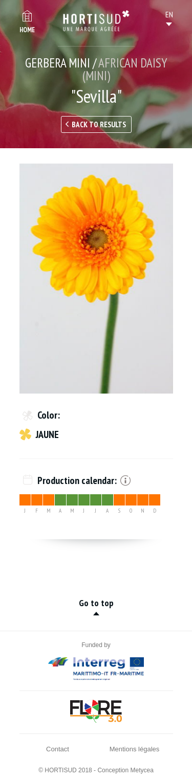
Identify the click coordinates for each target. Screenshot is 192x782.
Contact (57, 749)
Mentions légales (135, 749)
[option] (96, 279)
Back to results (99, 124)
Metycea (142, 770)
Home (27, 30)
